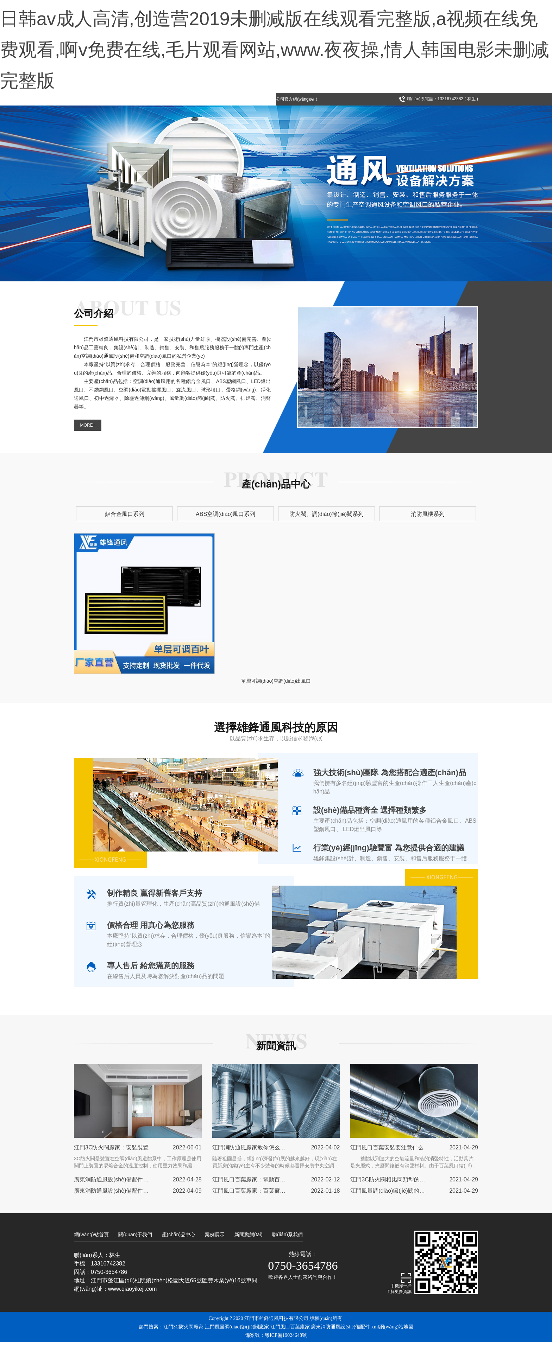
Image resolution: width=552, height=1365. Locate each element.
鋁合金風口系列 (177, 537)
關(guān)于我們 (135, 1257)
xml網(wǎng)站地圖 (392, 1349)
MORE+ (87, 456)
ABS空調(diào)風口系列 (244, 537)
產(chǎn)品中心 (179, 1257)
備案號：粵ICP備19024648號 (276, 1358)
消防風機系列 (374, 537)
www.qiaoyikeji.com (132, 1312)
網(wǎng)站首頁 (91, 1257)
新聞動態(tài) (248, 1257)
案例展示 (215, 1257)
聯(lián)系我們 (287, 1257)
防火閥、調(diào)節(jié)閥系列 (309, 537)
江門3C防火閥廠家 (183, 1349)
